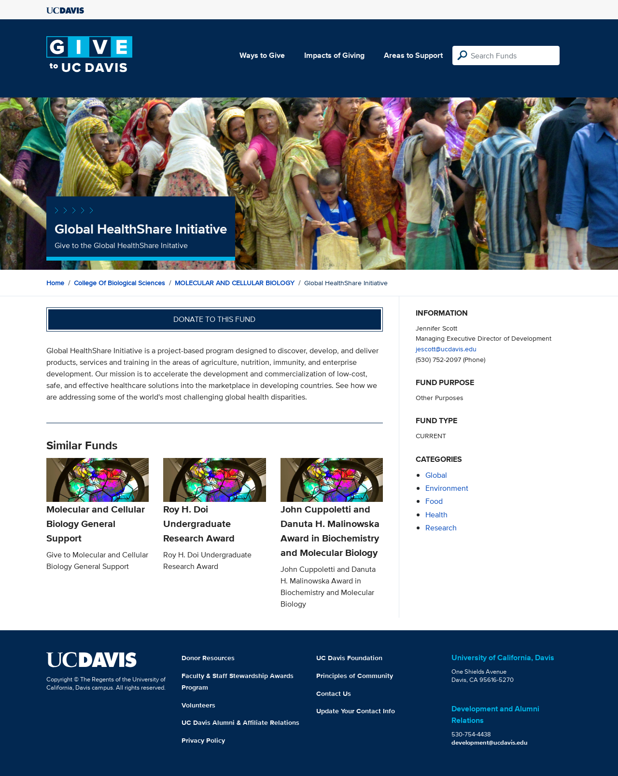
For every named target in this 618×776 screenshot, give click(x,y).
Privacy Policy (203, 740)
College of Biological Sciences (119, 283)
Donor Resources (208, 658)
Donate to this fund (214, 319)
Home (55, 283)
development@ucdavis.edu (489, 742)
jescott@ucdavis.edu (446, 349)
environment (446, 488)
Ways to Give (262, 55)
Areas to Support (413, 55)
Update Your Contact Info (355, 711)
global (436, 475)
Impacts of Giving (334, 55)
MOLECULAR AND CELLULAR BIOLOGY (235, 283)
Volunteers (198, 705)
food (434, 501)
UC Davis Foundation (349, 658)
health (436, 514)
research (441, 527)
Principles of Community (354, 675)
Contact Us (333, 693)
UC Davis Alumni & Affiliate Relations (240, 722)
